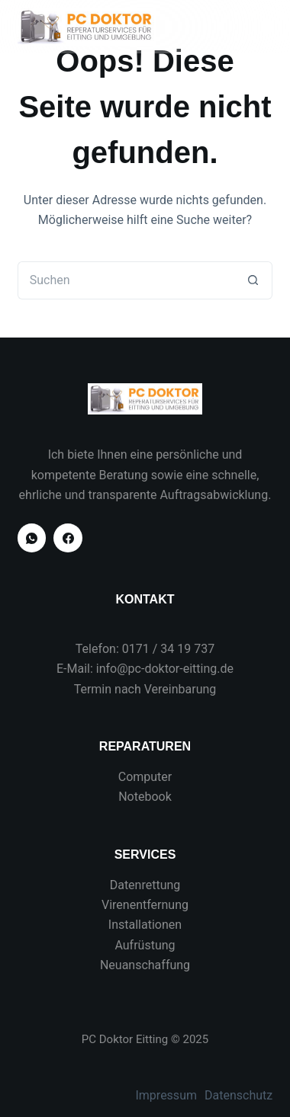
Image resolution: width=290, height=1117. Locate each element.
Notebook (145, 796)
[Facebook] (67, 537)
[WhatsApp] (32, 537)
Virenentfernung (145, 905)
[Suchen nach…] (126, 280)
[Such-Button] (253, 280)
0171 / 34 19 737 (168, 649)
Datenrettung (145, 885)
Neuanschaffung (145, 965)
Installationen (145, 924)
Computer (145, 777)
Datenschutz (238, 1095)
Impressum (166, 1095)
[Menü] (265, 27)
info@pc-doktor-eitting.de (165, 668)
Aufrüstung (144, 945)
